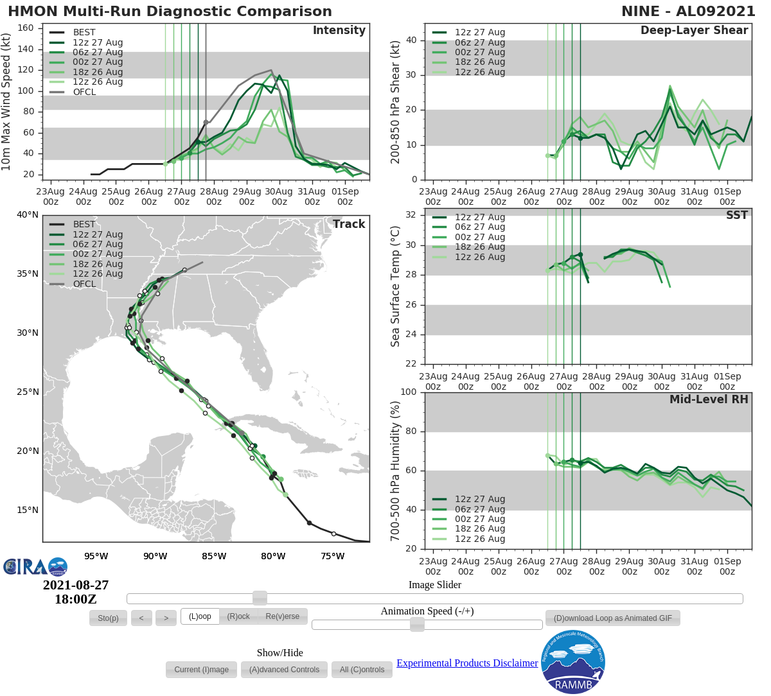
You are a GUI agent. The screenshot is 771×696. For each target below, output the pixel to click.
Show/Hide (280, 653)
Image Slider (435, 585)
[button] (108, 618)
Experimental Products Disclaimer (467, 662)
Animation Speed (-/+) (427, 611)
